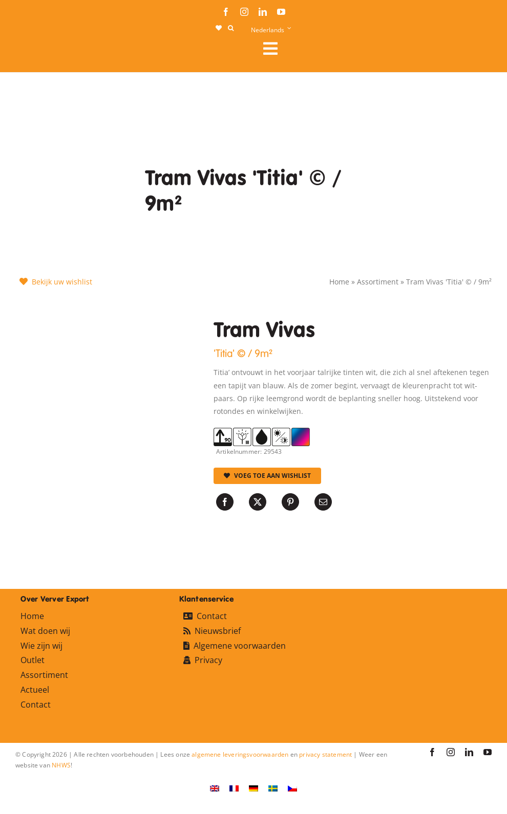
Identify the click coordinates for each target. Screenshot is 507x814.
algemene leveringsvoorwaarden (240, 754)
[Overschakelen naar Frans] (234, 788)
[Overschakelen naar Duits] (253, 788)
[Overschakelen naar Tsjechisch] (292, 788)
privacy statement (325, 754)
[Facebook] (225, 502)
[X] (257, 502)
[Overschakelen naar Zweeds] (273, 788)
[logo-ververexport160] (35, 51)
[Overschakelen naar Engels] (214, 788)
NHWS (61, 765)
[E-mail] (323, 502)
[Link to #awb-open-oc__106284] (373, 48)
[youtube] (281, 12)
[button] (231, 28)
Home (339, 282)
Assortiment (377, 282)
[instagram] (244, 12)
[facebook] (226, 12)
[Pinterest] (290, 502)
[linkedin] (263, 12)
